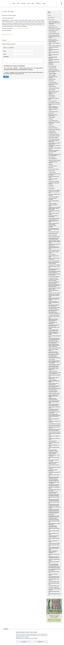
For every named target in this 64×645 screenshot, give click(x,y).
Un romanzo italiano (52, 67)
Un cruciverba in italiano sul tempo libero (54, 460)
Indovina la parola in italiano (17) (54, 498)
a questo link (16, 28)
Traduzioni (38, 3)
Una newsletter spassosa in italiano (54, 50)
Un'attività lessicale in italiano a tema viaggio (54, 490)
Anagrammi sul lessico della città (54, 192)
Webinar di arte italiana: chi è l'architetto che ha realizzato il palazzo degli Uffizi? (54, 285)
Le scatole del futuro (52, 31)
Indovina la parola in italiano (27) (54, 592)
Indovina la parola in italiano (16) (54, 475)
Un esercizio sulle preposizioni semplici (54, 560)
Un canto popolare (52, 75)
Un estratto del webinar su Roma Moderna (53, 216)
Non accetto (24, 641)
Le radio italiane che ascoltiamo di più (54, 375)
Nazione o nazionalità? (53, 235)
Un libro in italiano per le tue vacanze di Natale (54, 224)
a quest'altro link (24, 28)
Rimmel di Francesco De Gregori (54, 160)
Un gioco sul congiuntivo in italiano (53, 445)
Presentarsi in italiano (53, 203)
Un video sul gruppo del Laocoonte (53, 77)
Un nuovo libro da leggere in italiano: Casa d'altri (54, 283)
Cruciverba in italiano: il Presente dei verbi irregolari (54, 519)
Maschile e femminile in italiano (54, 250)
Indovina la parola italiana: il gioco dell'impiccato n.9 (54, 386)
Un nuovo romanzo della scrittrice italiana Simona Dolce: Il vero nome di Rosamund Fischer (54, 416)
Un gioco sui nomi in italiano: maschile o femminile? (54, 536)
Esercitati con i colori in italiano (54, 293)
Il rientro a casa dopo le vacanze (53, 110)
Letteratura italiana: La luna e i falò (54, 267)
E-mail (4, 54)
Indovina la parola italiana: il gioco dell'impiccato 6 (54, 355)
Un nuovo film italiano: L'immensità (53, 199)
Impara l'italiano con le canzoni (54, 28)
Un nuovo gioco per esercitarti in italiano (54, 473)
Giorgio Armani (51, 514)
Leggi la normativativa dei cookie (31, 638)
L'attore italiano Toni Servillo (54, 139)
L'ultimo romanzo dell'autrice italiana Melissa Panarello (54, 405)
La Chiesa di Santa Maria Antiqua (53, 179)
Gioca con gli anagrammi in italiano (54, 419)
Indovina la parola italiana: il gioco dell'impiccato (54, 269)
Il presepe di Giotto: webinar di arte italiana (54, 146)
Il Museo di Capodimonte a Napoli (53, 256)
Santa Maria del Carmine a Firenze (53, 291)
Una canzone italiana (52, 82)
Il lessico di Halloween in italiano (53, 205)
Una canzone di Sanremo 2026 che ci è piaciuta (54, 570)
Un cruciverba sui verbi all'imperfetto (53, 323)
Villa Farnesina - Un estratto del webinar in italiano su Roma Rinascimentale (54, 208)
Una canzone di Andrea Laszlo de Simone (54, 195)
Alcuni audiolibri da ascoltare (54, 102)
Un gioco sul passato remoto (54, 260)
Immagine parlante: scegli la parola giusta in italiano (54, 478)
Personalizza (18, 638)
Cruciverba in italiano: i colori (54, 585)
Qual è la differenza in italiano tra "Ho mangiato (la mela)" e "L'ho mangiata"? (54, 361)
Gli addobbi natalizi (52, 132)
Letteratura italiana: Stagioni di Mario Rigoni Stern (54, 274)
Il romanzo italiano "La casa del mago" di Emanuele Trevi (54, 373)
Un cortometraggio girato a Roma (54, 53)
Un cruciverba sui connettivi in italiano (54, 439)
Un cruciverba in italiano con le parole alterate (54, 412)
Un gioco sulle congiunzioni (54, 21)
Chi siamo (23, 3)
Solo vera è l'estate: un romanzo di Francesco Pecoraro (54, 389)
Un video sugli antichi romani (54, 88)
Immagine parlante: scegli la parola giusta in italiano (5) (54, 505)
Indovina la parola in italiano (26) (54, 584)
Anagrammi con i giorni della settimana (54, 183)
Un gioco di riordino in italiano (54, 393)
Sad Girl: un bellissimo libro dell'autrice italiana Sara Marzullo (53, 395)
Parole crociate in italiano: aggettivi (53, 350)
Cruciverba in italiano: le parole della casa (54, 589)
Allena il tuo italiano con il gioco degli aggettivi (54, 524)
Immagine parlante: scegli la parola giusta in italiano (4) (54, 500)
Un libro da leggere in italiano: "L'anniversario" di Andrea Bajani (54, 548)
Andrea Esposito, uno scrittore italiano (54, 105)
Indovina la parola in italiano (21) (54, 539)
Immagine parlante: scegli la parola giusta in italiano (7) (54, 512)
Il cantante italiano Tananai (54, 231)
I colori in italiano (52, 254)
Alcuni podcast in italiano (53, 137)
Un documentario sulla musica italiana (54, 211)
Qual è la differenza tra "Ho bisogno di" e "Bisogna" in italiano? (54, 333)
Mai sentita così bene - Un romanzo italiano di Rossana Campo (54, 302)
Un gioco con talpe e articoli (54, 33)
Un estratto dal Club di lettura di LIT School (54, 468)
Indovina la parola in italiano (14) (54, 448)
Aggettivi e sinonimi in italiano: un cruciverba (54, 259)
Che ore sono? (51, 113)
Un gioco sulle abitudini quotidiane (53, 58)
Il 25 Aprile (50, 164)
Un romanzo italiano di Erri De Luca (54, 317)
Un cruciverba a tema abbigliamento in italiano (53, 450)
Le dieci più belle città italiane (54, 135)
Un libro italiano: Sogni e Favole (54, 347)
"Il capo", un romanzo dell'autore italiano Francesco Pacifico (54, 380)
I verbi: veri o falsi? (52, 172)
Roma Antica (51, 153)
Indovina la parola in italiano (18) (54, 502)
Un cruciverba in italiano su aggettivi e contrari (54, 463)
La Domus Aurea (52, 126)
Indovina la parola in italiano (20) (54, 531)
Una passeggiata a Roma (53, 111)
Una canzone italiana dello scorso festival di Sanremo (53, 565)
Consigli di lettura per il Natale (54, 543)
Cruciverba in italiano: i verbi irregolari (54, 328)
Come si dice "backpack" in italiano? (54, 55)
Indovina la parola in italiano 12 (54, 432)
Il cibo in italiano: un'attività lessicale (54, 214)
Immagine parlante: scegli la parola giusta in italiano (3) (54, 495)
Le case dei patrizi (52, 157)
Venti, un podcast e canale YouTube (53, 252)
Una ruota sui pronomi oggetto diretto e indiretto (54, 71)
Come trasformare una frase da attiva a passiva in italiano (54, 430)
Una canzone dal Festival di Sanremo (54, 60)
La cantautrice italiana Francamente (53, 470)
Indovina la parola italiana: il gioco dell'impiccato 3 (54, 310)
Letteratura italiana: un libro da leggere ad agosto (54, 288)
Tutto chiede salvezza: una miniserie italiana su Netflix (53, 239)
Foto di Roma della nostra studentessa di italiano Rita (54, 480)
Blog (33, 3)
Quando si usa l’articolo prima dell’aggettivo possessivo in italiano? (54, 299)
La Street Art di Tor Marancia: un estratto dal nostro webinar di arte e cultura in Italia (54, 339)
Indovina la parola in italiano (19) (54, 529)
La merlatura (51, 185)
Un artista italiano (52, 89)
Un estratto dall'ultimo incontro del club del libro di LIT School (54, 567)
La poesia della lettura (53, 158)
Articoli (49, 15)
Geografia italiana (52, 79)
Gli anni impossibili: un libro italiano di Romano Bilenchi (54, 366)
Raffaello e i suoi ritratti (53, 27)
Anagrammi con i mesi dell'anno (54, 190)
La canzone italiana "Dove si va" (54, 465)
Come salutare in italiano (53, 278)
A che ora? (50, 124)
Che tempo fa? (51, 80)
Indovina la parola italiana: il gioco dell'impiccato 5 (54, 342)
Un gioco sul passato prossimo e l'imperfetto (54, 23)
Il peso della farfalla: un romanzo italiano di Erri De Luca (54, 357)
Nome (4, 51)
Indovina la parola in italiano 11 (54, 425)
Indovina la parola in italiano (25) (54, 572)
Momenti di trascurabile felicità (54, 129)
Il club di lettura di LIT (53, 101)
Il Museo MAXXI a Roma (53, 233)
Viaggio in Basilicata (52, 86)
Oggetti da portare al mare (54, 91)
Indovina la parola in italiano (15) (54, 458)
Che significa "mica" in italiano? (54, 264)
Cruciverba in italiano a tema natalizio (54, 443)
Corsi (18, 3)
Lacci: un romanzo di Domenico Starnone (54, 407)
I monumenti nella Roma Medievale (53, 162)
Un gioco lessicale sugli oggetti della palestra (54, 123)
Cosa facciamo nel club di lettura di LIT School (53, 493)
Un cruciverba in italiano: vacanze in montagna (53, 391)
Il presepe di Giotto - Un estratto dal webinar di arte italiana (54, 220)
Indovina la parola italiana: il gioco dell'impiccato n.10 (54, 410)
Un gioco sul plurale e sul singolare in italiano (53, 453)
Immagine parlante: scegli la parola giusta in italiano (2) (54, 485)
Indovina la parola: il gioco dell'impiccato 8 (54, 378)
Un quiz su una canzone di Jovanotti (53, 48)
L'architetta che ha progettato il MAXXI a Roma (54, 245)
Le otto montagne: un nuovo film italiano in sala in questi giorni (54, 229)
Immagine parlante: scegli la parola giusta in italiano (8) (54, 516)
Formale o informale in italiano (54, 236)
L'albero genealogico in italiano (54, 364)
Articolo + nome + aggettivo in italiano (54, 436)
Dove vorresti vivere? (52, 66)
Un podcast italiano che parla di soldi (54, 336)
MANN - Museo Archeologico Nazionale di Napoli (54, 263)
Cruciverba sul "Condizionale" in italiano (54, 488)
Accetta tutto (40, 641)
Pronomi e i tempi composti (54, 169)
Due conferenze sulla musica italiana (54, 177)
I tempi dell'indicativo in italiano (54, 423)
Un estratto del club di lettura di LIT (54, 594)
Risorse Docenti (51, 17)
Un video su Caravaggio (53, 69)
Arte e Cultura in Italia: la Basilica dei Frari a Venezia (53, 352)
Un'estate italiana (52, 96)
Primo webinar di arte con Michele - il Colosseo (53, 41)
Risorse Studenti (51, 19)
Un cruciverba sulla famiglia (54, 181)
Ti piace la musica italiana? (54, 196)
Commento (5, 56)
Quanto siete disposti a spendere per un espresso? (53, 107)
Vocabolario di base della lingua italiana (53, 84)
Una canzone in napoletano (54, 587)
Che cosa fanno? (52, 188)
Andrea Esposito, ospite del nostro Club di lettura (54, 151)
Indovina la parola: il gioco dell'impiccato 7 (54, 369)
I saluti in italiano (52, 359)
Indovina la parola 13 (52, 441)
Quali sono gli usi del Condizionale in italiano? (53, 399)
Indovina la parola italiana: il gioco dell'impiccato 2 (54, 305)
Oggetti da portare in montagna (52, 93)
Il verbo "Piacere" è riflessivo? (54, 276)
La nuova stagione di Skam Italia (54, 201)
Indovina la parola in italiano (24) (54, 562)
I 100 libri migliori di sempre (54, 134)
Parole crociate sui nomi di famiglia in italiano (53, 384)
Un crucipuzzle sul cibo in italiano (53, 575)
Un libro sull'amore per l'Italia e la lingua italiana (54, 143)
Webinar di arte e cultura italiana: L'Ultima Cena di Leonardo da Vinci (53, 320)
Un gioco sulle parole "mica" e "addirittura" (54, 455)
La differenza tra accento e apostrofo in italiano (54, 280)
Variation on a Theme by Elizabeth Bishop (53, 115)
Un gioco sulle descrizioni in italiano (54, 534)
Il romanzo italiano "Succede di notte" (54, 434)
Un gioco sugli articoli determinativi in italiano (53, 526)
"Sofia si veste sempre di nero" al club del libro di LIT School (54, 577)
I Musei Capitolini (52, 95)
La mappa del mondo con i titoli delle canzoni (54, 174)
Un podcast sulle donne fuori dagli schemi (54, 63)
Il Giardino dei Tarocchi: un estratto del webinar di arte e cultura (54, 247)
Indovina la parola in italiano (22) (54, 545)
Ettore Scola (51, 167)
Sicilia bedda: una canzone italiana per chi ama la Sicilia (54, 557)
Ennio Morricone (51, 170)
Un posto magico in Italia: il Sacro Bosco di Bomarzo (54, 330)
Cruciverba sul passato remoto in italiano (54, 427)
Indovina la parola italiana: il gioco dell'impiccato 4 (54, 325)
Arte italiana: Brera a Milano (54, 315)
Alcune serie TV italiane (53, 127)
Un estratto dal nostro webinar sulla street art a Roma (54, 308)
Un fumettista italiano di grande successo (54, 148)
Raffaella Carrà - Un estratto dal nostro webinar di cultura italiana (54, 295)
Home (13, 3)
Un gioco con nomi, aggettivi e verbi (54, 44)
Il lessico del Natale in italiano (54, 218)
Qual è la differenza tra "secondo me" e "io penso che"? (54, 313)
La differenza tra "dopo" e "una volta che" (54, 422)
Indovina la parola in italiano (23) (54, 555)
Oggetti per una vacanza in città (54, 99)
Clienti (43, 3)
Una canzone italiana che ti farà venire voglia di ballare (54, 155)
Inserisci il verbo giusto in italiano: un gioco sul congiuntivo (53, 551)
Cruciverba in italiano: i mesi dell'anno (54, 580)
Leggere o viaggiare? (52, 73)
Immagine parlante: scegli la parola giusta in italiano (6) (54, 510)
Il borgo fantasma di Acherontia (52, 226)
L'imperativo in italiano (53, 371)
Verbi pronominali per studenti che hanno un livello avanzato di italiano (54, 241)
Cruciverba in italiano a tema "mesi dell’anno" (54, 483)
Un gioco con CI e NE (52, 39)
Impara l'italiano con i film (53, 30)
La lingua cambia (52, 117)
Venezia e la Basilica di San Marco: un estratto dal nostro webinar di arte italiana (54, 345)
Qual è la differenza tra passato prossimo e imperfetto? (54, 272)
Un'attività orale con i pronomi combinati (54, 37)
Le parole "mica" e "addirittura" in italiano (54, 507)
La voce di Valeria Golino (53, 120)
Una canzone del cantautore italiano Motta (54, 141)
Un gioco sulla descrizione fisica (54, 45)
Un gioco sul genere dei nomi (54, 35)
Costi (28, 3)
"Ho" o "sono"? (51, 187)
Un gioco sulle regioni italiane (54, 581)
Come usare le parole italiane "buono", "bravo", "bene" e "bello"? (54, 401)
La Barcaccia (51, 64)
